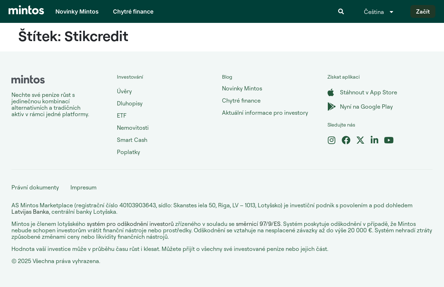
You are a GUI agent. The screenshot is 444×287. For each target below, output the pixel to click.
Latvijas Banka (30, 211)
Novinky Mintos (77, 11)
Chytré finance (133, 11)
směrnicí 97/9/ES (258, 223)
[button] (341, 11)
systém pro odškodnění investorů (130, 223)
